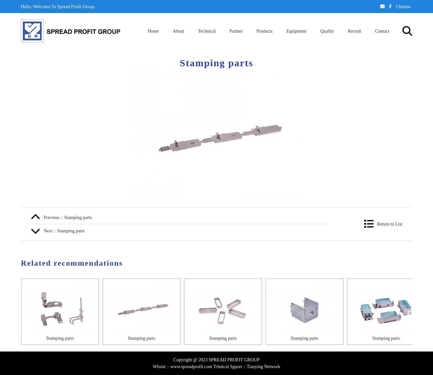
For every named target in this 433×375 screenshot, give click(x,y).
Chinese (403, 6)
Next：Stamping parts (64, 230)
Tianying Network (263, 366)
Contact (382, 31)
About (178, 31)
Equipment (296, 31)
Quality (327, 31)
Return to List (389, 224)
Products (265, 31)
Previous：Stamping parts (68, 217)
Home (153, 31)
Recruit (354, 31)
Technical (207, 31)
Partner (236, 31)
